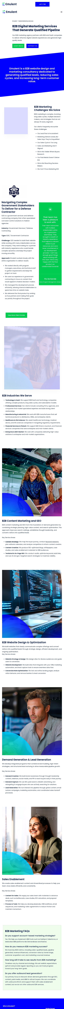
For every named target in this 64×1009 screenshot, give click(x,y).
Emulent (14, 21)
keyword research (52, 542)
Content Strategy (11, 542)
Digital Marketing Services (25, 21)
